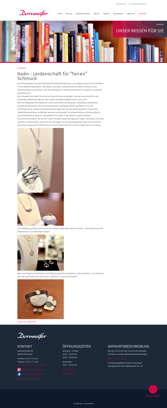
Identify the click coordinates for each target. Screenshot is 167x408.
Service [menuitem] (96, 14)
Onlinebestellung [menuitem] (138, 4)
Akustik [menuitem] (69, 14)
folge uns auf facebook (29, 374)
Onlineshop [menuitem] (118, 14)
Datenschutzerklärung (27, 378)
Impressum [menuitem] (121, 4)
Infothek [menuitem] (142, 14)
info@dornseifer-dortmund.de (31, 365)
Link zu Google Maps (117, 358)
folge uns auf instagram (30, 369)
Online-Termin (69, 369)
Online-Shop (68, 374)
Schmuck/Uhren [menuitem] (83, 14)
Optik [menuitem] (60, 14)
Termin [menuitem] (106, 14)
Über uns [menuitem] (131, 14)
